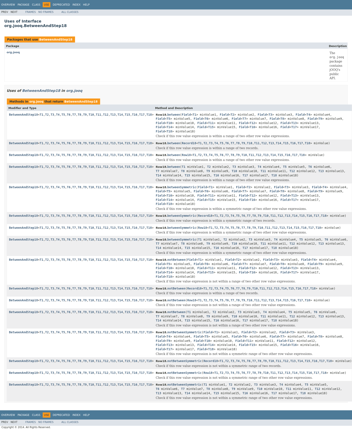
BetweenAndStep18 (55, 39)
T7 (74, 114)
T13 (113, 114)
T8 (79, 114)
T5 (63, 114)
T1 (41, 114)
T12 (105, 114)
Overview (8, 4)
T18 (149, 114)
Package (23, 4)
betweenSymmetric (181, 187)
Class (36, 4)
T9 (85, 114)
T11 (98, 114)
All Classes (70, 12)
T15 (127, 114)
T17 (141, 114)
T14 (120, 114)
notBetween (176, 259)
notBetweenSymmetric (184, 332)
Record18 (189, 143)
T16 (134, 114)
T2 (47, 114)
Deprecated (61, 4)
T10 (91, 114)
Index (76, 4)
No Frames (46, 12)
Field (186, 114)
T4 (58, 114)
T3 (52, 114)
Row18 (186, 155)
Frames (30, 12)
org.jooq (13, 52)
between (173, 114)
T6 (69, 114)
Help (86, 4)
